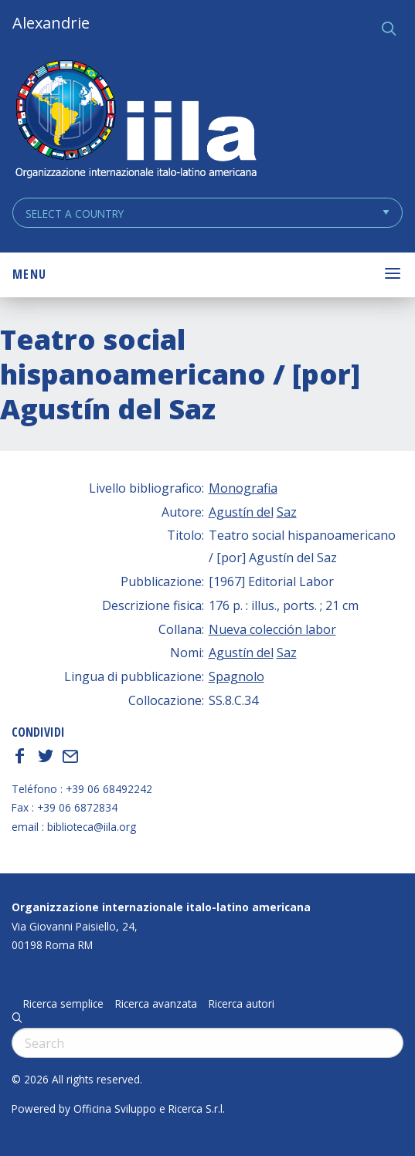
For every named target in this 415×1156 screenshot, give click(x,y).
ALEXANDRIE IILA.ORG (135, 121)
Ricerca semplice (63, 1003)
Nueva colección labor (272, 629)
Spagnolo (236, 676)
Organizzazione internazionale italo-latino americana (161, 907)
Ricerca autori (241, 1003)
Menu (29, 274)
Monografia (243, 488)
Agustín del (241, 511)
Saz (287, 511)
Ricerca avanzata (156, 1003)
